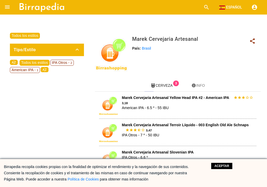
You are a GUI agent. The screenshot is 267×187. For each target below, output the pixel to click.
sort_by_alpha (13, 62)
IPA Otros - (62, 63)
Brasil (146, 48)
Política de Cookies (83, 179)
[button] (7, 7)
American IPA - (24, 70)
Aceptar (221, 166)
